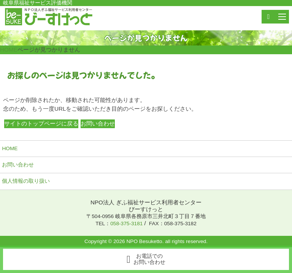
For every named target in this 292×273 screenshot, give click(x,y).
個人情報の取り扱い (26, 181)
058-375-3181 (126, 223)
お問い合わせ (18, 165)
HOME (9, 148)
